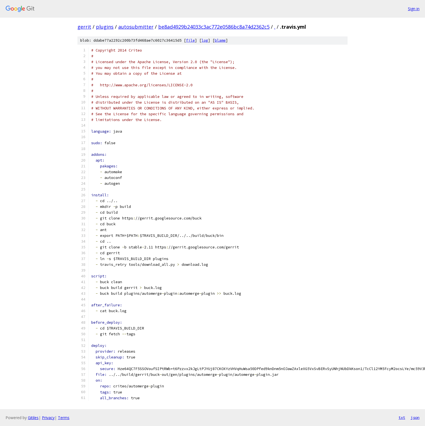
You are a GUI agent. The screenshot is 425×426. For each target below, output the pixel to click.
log (204, 40)
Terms (63, 417)
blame (220, 40)
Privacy (48, 417)
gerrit (84, 26)
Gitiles (33, 417)
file (190, 40)
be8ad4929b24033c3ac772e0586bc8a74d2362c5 (214, 26)
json (415, 417)
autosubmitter (136, 26)
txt (402, 417)
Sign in (413, 8)
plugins (105, 26)
